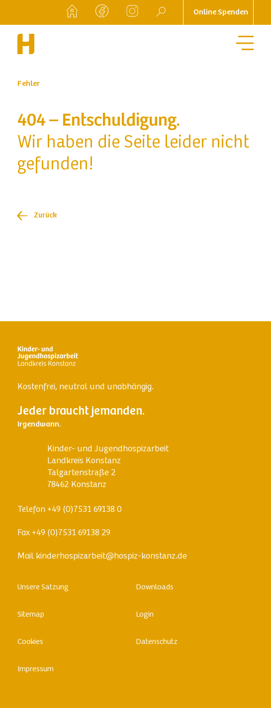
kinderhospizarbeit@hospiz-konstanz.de (111, 556)
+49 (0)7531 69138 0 (84, 509)
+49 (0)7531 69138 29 (71, 533)
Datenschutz (157, 642)
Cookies (30, 642)
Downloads (155, 587)
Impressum (35, 669)
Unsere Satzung (43, 587)
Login (145, 615)
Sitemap (30, 615)
